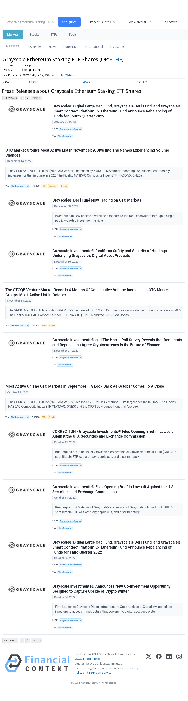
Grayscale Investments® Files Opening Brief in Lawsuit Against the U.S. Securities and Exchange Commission (114, 496)
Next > (37, 98)
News (52, 47)
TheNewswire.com (20, 187)
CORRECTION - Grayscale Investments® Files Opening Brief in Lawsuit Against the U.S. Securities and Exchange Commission (113, 440)
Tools (73, 34)
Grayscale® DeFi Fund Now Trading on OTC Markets (97, 202)
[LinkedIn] (169, 673)
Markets (12, 34)
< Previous (10, 98)
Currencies (70, 47)
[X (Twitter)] (148, 673)
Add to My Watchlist (64, 75)
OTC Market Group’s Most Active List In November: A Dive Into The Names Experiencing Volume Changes (87, 154)
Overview (34, 47)
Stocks (34, 34)
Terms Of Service (100, 682)
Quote (33, 82)
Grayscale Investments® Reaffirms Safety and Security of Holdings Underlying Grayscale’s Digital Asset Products (110, 256)
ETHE (115, 59)
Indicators (171, 22)
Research (141, 82)
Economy (55, 187)
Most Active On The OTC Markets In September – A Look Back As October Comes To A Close (85, 392)
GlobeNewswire (65, 136)
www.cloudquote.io (87, 668)
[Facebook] (158, 673)
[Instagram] (179, 673)
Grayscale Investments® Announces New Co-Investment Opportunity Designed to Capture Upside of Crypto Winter (112, 597)
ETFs (53, 34)
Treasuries (117, 47)
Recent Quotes (100, 22)
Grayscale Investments (71, 129)
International (94, 47)
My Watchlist (137, 22)
